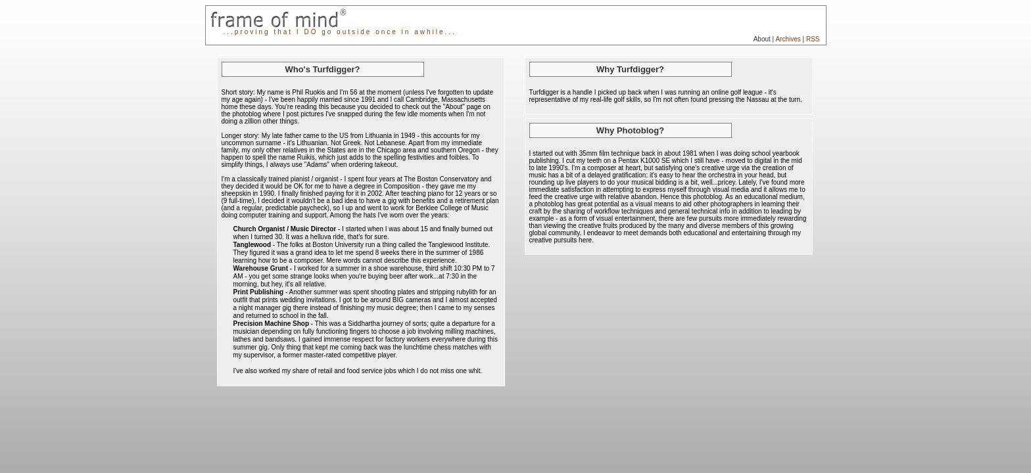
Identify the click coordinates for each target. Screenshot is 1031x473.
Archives (787, 39)
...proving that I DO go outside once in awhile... (340, 31)
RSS (813, 39)
